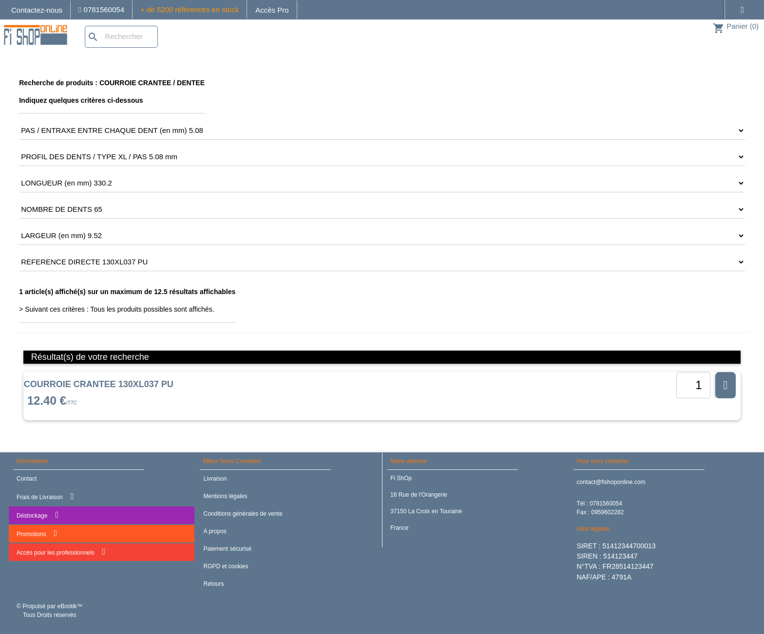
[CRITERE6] (382, 235)
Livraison (215, 478)
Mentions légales (225, 496)
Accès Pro (271, 10)
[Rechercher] (121, 37)
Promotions (37, 533)
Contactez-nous (36, 10)
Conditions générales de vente (242, 513)
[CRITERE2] (382, 130)
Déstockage (37, 514)
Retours (213, 583)
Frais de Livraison (45, 496)
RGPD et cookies (225, 566)
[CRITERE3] (382, 157)
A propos (214, 531)
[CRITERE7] (382, 262)
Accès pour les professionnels (61, 551)
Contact (27, 478)
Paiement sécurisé (227, 548)
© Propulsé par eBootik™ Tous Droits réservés (50, 610)
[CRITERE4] (382, 183)
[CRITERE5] (382, 209)
